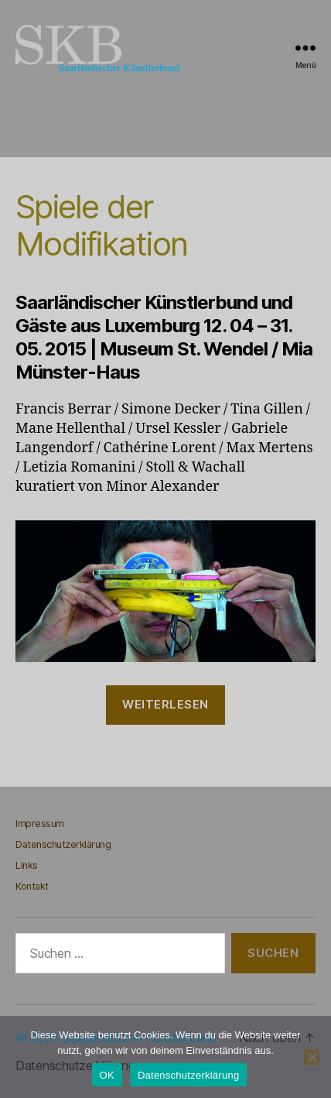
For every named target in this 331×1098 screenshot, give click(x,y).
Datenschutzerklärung (63, 844)
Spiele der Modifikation (101, 225)
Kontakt (32, 886)
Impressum (39, 823)
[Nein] (311, 1057)
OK (107, 1075)
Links (26, 865)
